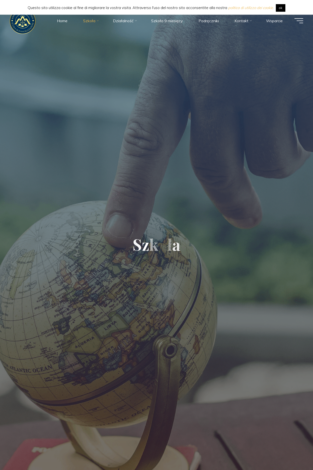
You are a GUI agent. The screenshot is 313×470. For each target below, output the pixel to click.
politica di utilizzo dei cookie (250, 7)
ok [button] (280, 8)
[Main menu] (298, 20)
